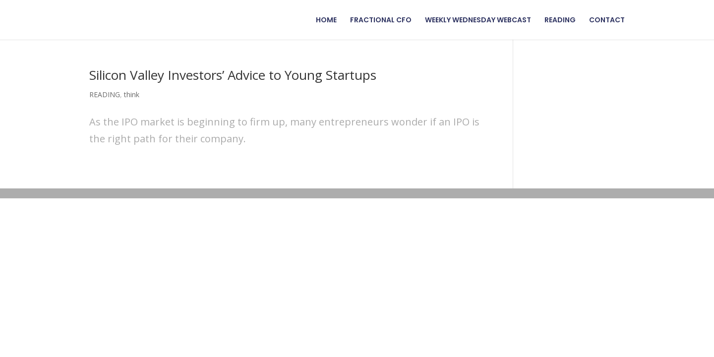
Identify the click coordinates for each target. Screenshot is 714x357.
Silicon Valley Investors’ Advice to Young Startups (232, 75)
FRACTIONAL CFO (381, 20)
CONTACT (607, 20)
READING (560, 20)
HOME (326, 20)
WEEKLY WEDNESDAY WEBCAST (478, 20)
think (131, 94)
